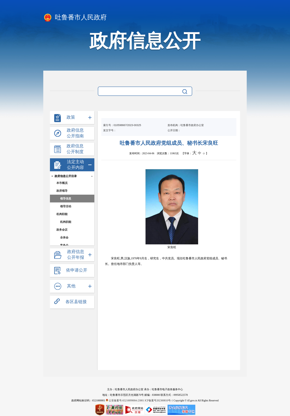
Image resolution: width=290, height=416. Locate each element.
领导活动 (65, 206)
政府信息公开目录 (66, 176)
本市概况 (62, 182)
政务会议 (62, 229)
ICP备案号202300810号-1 (159, 400)
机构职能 (62, 214)
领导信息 (65, 198)
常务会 (64, 245)
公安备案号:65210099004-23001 (125, 400)
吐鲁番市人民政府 (75, 17)
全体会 (64, 237)
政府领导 (62, 190)
